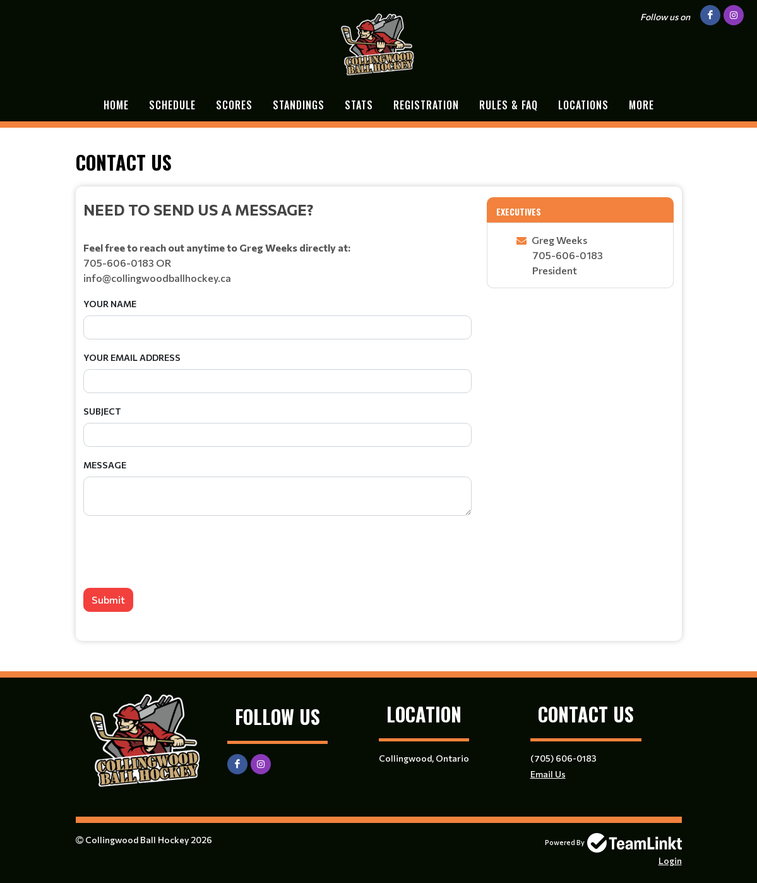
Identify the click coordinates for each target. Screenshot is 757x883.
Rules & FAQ (508, 105)
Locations (583, 105)
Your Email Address (132, 357)
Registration (426, 105)
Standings (299, 105)
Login (670, 860)
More (641, 105)
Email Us (548, 774)
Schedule (172, 105)
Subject (102, 411)
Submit (108, 600)
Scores (234, 105)
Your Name (109, 303)
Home (116, 105)
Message (104, 465)
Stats (359, 105)
